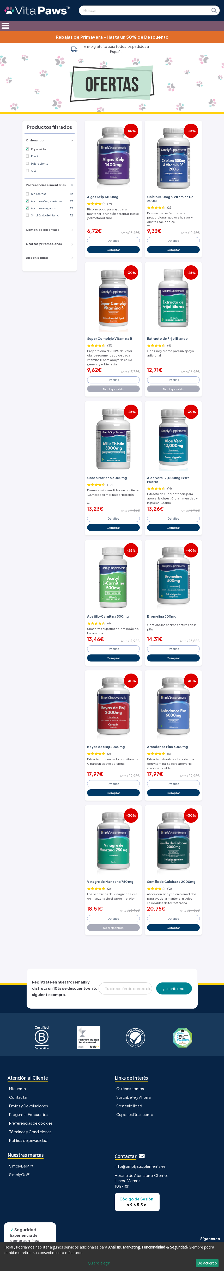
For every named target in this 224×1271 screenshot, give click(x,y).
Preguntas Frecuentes (28, 1114)
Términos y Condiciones (30, 1131)
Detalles (113, 240)
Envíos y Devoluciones (28, 1105)
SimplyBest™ (21, 1166)
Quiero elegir (99, 1263)
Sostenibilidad (129, 1105)
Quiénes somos (130, 1088)
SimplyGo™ (20, 1174)
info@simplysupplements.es (140, 1166)
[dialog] (112, 1256)
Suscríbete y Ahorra (133, 1097)
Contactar (18, 1097)
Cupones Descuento (134, 1114)
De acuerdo (207, 1263)
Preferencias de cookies (31, 1123)
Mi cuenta (17, 1088)
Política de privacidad (28, 1140)
